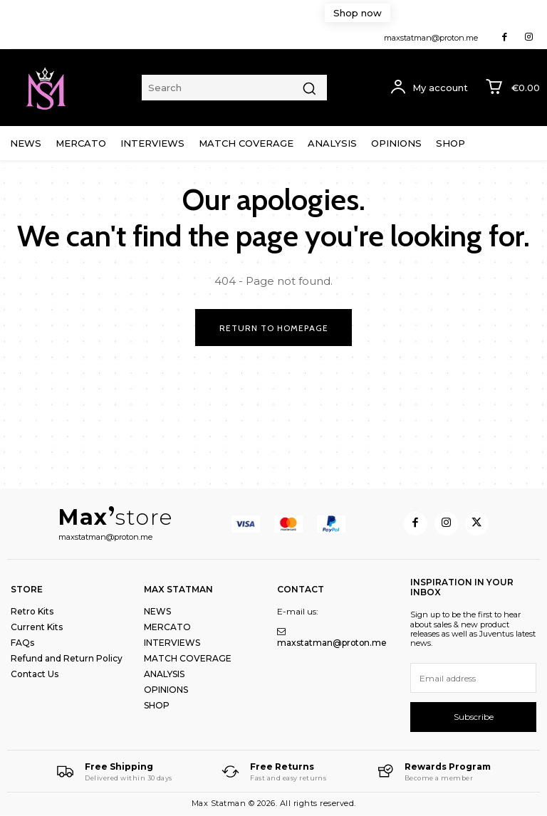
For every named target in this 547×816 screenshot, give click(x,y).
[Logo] (114, 771)
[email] (473, 678)
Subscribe (474, 716)
